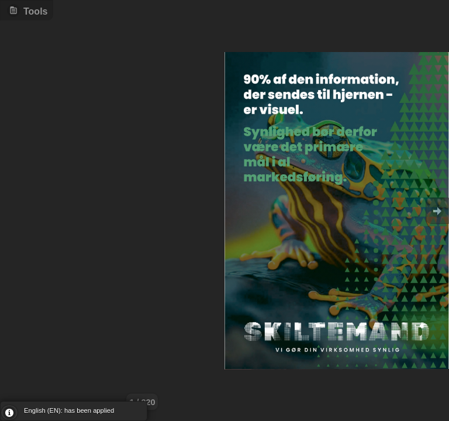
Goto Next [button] (437, 211)
